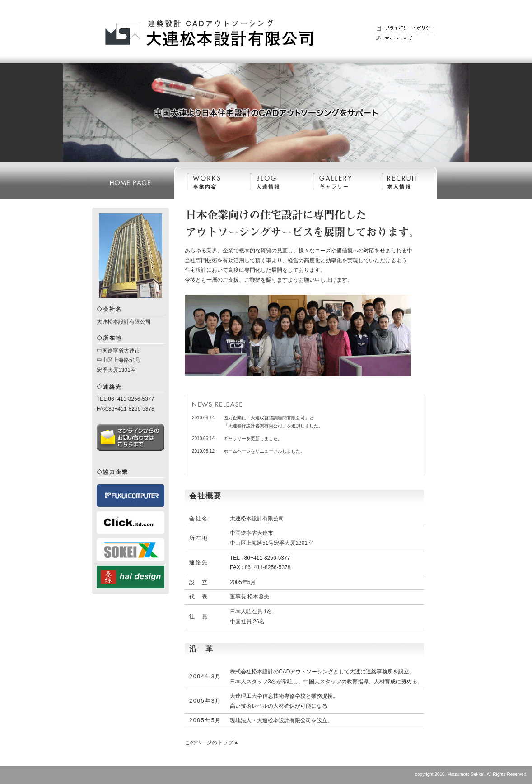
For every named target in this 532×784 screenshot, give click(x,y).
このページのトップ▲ (212, 742)
